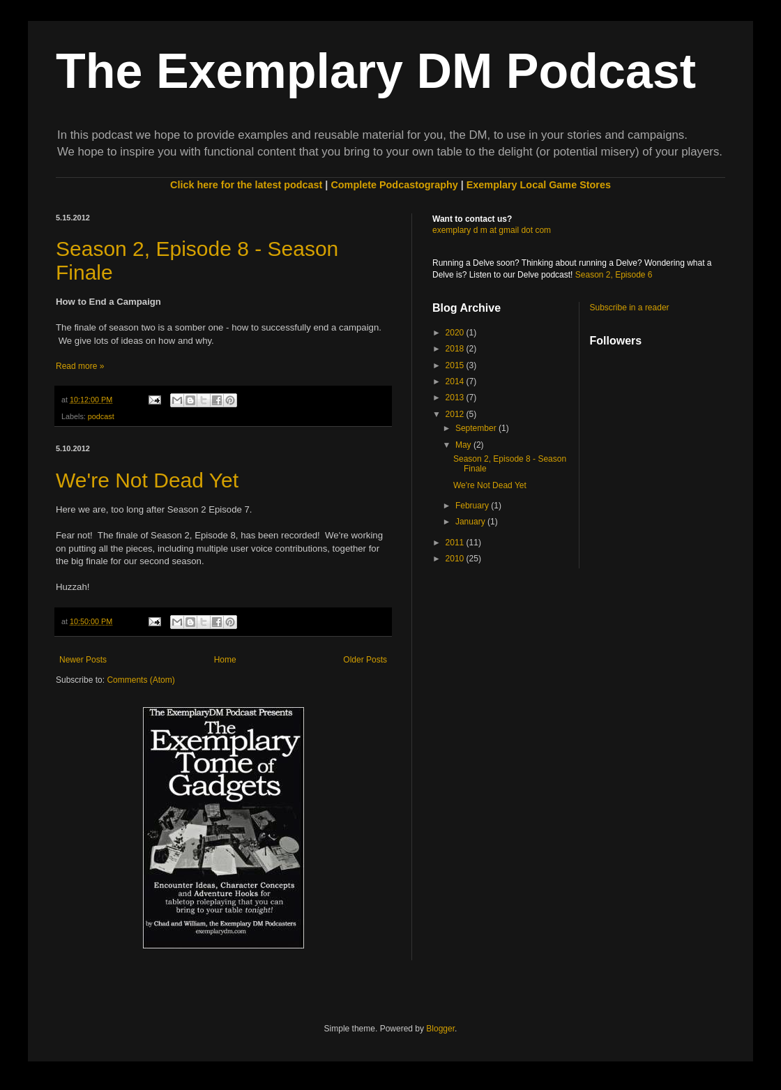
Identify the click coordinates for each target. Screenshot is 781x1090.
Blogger (440, 1029)
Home (225, 660)
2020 (456, 333)
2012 (456, 414)
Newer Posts (83, 660)
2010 (456, 558)
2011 (456, 542)
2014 (456, 381)
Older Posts (365, 660)
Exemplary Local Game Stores (539, 184)
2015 (456, 365)
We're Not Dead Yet (147, 480)
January (471, 522)
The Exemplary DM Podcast (376, 71)
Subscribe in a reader (629, 307)
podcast (101, 416)
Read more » (80, 366)
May (464, 445)
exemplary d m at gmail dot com (491, 230)
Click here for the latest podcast (246, 184)
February (473, 505)
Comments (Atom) (140, 680)
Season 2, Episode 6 (614, 275)
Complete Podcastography (394, 184)
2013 (456, 397)
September (477, 428)
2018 (456, 349)
